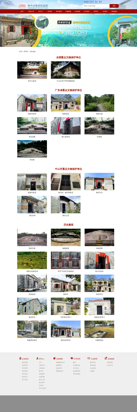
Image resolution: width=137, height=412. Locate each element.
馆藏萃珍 (59, 365)
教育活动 (93, 362)
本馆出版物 (76, 374)
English (86, 2)
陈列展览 (59, 11)
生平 (40, 362)
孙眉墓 (99, 127)
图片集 (41, 371)
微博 (100, 2)
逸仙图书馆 (76, 371)
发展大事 (25, 365)
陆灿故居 (32, 285)
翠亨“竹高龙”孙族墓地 (66, 262)
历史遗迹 (32, 51)
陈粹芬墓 (32, 239)
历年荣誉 (25, 368)
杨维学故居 (32, 183)
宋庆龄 (50, 11)
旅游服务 (114, 11)
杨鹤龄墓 (66, 239)
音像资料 (42, 374)
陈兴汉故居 (99, 262)
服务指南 (110, 362)
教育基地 (93, 365)
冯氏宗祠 (32, 206)
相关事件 (42, 382)
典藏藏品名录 (60, 362)
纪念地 (41, 385)
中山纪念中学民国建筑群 (66, 71)
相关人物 (42, 379)
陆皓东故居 (32, 104)
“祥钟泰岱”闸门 (66, 308)
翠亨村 (96, 11)
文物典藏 (68, 11)
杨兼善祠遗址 (32, 331)
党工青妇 (25, 379)
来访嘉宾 (25, 371)
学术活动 (76, 368)
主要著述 (42, 368)
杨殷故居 (66, 104)
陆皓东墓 (99, 104)
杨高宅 (66, 285)
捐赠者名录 (59, 371)
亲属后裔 (42, 377)
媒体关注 (25, 377)
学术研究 (87, 11)
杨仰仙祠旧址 (66, 331)
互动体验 (93, 368)
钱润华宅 (99, 285)
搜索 (114, 6)
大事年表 (42, 365)
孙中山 (40, 11)
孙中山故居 (32, 71)
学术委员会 (76, 365)
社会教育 (77, 11)
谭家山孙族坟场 (32, 262)
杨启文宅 (99, 183)
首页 (22, 11)
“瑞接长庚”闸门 (99, 308)
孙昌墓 (32, 150)
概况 (74, 362)
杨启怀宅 (32, 308)
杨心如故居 (66, 127)
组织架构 (25, 362)
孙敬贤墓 (99, 239)
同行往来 (25, 374)
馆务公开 (31, 11)
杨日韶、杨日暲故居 (66, 183)
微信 (96, 2)
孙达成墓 (32, 127)
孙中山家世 (42, 388)
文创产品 (110, 365)
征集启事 (59, 368)
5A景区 (105, 11)
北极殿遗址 (99, 331)
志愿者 (92, 371)
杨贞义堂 (66, 206)
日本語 (92, 2)
